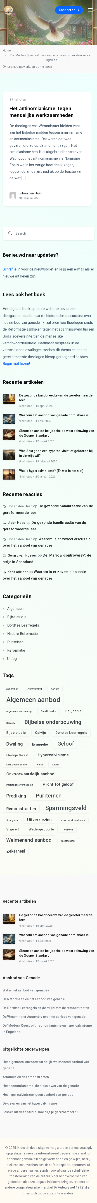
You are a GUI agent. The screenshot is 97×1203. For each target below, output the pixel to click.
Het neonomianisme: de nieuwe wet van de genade (41, 1086)
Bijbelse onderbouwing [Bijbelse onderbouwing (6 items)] (52, 722)
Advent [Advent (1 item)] (55, 688)
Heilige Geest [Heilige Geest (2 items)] (17, 755)
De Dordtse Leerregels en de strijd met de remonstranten (46, 1008)
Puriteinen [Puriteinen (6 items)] (49, 795)
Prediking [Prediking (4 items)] (16, 796)
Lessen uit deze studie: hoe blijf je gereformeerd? (40, 1112)
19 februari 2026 (46, 461)
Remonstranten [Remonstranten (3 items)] (21, 808)
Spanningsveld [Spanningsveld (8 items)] (66, 808)
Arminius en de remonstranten (26, 1077)
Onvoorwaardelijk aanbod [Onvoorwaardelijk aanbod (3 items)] (30, 774)
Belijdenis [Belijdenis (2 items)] (73, 711)
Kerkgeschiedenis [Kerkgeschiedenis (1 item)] (16, 764)
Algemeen (15, 608)
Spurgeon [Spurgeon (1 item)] (12, 820)
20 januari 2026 (45, 476)
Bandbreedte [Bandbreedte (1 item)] (48, 711)
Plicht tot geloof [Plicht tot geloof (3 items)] (58, 784)
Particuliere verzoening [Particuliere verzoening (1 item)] (19, 784)
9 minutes (25, 421)
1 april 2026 (43, 421)
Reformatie (16, 650)
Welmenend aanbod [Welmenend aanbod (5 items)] (29, 840)
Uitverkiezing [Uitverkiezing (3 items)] (39, 819)
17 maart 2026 (44, 441)
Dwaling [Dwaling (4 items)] (14, 744)
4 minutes (25, 476)
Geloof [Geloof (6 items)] (65, 743)
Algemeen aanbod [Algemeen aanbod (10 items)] (33, 700)
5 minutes (25, 406)
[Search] (51, 233)
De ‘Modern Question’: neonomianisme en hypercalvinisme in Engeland (50, 58)
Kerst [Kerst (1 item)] (40, 764)
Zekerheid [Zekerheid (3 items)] (15, 851)
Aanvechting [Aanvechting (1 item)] (35, 688)
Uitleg (12, 659)
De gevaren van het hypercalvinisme (30, 1103)
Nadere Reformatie (22, 634)
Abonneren (69, 10)
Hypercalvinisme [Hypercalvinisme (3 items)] (53, 755)
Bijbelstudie (16, 617)
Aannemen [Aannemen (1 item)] (12, 688)
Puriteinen (15, 642)
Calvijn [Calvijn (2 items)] (40, 733)
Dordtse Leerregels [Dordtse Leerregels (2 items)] (71, 733)
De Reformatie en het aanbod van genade (34, 999)
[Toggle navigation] (90, 10)
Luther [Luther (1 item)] (55, 764)
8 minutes (25, 461)
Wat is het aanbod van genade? (26, 990)
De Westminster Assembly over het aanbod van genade (44, 1017)
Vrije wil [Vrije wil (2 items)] (12, 829)
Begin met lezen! (16, 363)
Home (7, 50)
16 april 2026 (43, 406)
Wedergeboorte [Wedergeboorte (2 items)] (41, 829)
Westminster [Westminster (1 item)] (68, 840)
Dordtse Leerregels (23, 625)
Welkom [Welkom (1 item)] (68, 829)
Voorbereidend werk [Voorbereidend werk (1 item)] (73, 820)
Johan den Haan (30, 193)
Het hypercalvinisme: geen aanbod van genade (38, 1094)
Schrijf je (10, 269)
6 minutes (25, 441)
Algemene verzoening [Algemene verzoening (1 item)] (19, 711)
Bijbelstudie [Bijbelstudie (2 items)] (16, 733)
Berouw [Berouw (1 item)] (10, 723)
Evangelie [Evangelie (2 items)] (40, 744)
